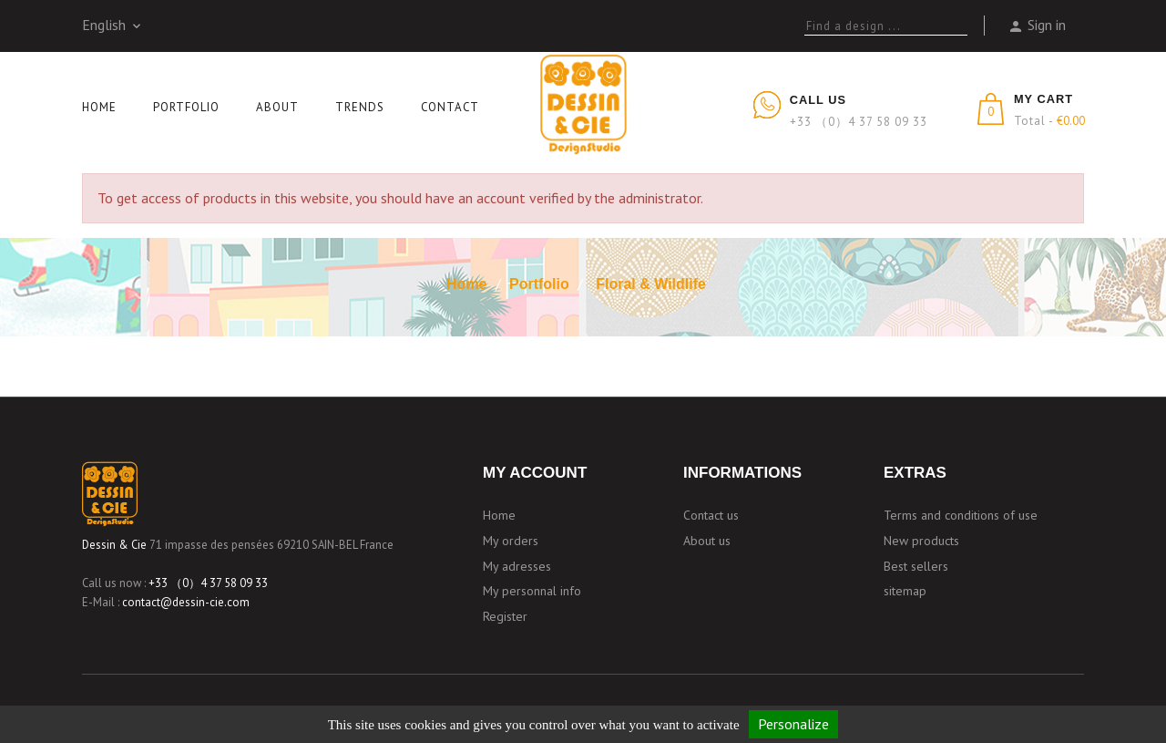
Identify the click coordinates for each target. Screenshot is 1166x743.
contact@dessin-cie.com (186, 602)
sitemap (905, 591)
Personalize (793, 724)
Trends (359, 107)
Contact (450, 107)
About (277, 107)
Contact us (711, 515)
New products (921, 540)
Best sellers (916, 566)
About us (707, 540)
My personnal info (532, 591)
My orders (510, 540)
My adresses (517, 566)
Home (99, 107)
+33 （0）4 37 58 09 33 (208, 583)
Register (505, 616)
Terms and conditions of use (961, 515)
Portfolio (186, 107)
